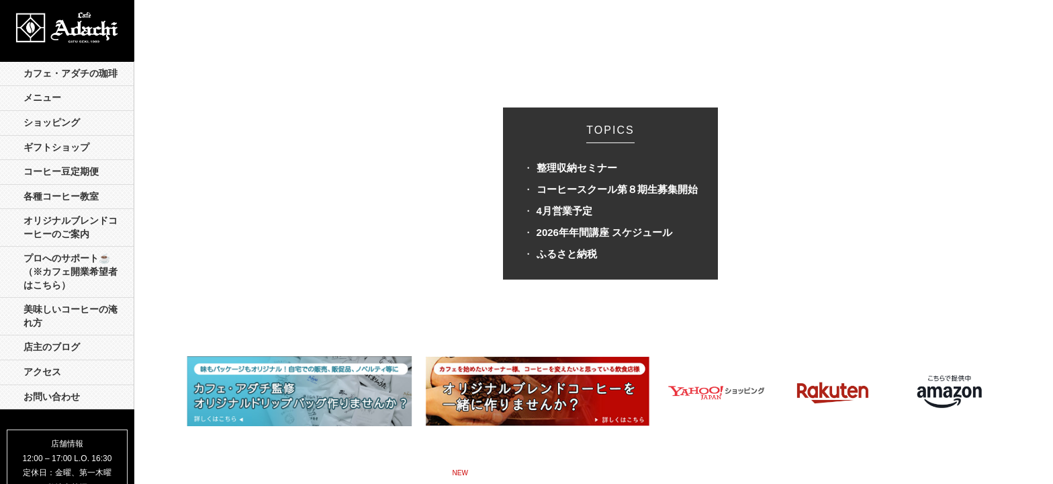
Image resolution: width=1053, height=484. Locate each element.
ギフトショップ (56, 148)
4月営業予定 (564, 210)
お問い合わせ (52, 397)
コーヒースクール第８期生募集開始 (617, 189)
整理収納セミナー (577, 167)
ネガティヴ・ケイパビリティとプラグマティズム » (627, 472)
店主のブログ (52, 347)
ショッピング (52, 123)
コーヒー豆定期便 (61, 172)
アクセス (42, 372)
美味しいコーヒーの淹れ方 (71, 316)
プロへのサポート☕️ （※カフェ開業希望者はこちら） (72, 271)
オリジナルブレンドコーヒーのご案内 (71, 227)
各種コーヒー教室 (61, 197)
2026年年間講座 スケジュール (605, 232)
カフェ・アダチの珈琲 (71, 74)
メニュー (42, 98)
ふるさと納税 (567, 253)
